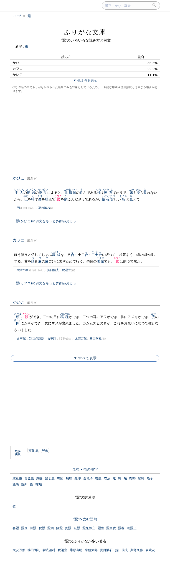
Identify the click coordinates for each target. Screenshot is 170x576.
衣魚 (107, 478)
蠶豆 (24, 528)
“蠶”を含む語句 (85, 519)
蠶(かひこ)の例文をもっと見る (44, 221)
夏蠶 (68, 528)
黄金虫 (29, 478)
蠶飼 (50, 528)
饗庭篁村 (49, 550)
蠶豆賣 (111, 528)
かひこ (25, 178)
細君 (31, 193)
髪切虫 (50, 478)
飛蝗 (69, 478)
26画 (45, 450)
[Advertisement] (85, 134)
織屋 (72, 193)
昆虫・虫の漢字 (85, 469)
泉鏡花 (150, 550)
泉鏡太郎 (91, 550)
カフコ (25, 240)
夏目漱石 (44, 208)
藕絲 (56, 255)
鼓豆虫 (17, 478)
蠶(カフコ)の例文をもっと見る (44, 283)
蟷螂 (132, 478)
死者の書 (23, 270)
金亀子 (88, 478)
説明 (43, 193)
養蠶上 (132, 528)
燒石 (108, 193)
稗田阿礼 (95, 338)
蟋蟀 (141, 478)
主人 (19, 193)
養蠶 (33, 528)
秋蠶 (42, 528)
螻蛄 (39, 484)
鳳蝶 (39, 478)
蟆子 (150, 478)
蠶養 (121, 528)
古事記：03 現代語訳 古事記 (36, 338)
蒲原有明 (76, 550)
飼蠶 (59, 528)
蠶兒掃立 (88, 528)
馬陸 (60, 478)
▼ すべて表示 (85, 358)
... (45, 484)
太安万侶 (81, 338)
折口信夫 (53, 270)
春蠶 (16, 528)
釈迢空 (66, 270)
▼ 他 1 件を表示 (85, 80)
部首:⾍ (33, 450)
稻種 (65, 317)
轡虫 (98, 478)
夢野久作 (136, 550)
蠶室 (101, 528)
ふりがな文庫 (85, 32)
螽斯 (24, 484)
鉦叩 (77, 478)
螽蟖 (16, 484)
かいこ (25, 302)
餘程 (105, 199)
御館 (100, 261)
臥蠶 (77, 528)
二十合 (96, 255)
